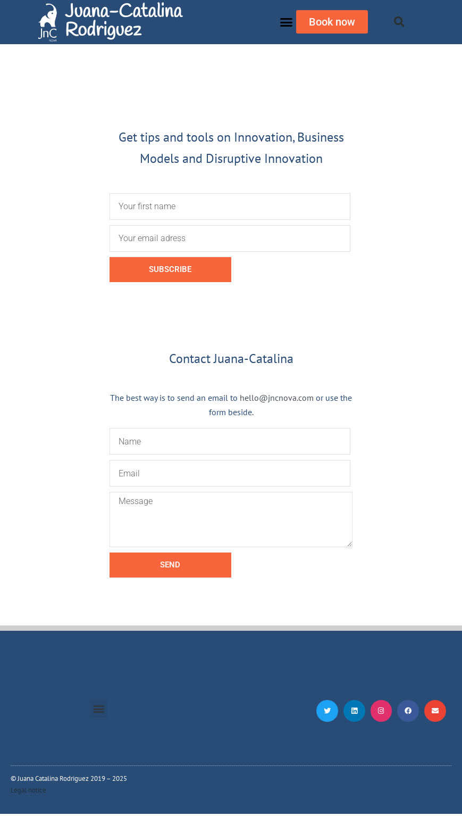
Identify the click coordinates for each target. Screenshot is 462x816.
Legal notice (28, 792)
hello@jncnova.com (277, 397)
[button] (286, 22)
